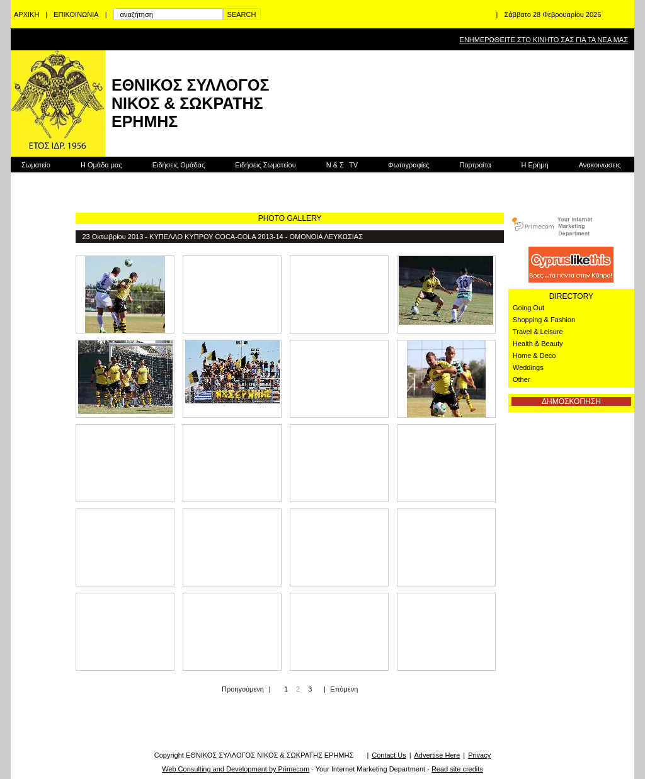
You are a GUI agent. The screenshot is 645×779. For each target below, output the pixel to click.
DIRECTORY (571, 296)
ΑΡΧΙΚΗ (26, 14)
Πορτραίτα (475, 165)
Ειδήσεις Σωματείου (265, 165)
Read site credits (457, 769)
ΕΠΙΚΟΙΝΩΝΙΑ (76, 14)
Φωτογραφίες (408, 165)
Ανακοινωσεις (599, 165)
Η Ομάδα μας (101, 165)
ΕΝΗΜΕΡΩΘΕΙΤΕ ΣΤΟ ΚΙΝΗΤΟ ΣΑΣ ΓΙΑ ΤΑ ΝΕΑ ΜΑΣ (544, 39)
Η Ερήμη (535, 165)
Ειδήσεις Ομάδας (178, 165)
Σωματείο (35, 165)
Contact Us (389, 755)
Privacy (479, 755)
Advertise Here (437, 755)
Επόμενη (344, 689)
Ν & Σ (342, 165)
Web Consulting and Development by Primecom (235, 769)
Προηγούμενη (243, 689)
